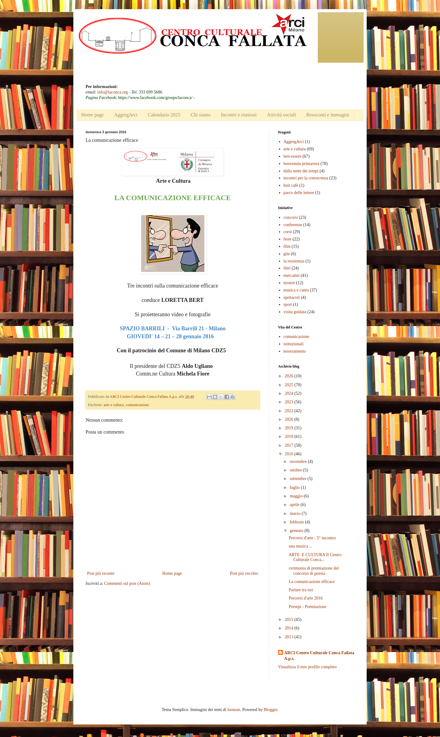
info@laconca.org (112, 92)
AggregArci (125, 114)
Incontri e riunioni (238, 114)
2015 (290, 619)
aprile (295, 504)
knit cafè (291, 185)
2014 (290, 628)
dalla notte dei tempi (301, 171)
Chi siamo (201, 114)
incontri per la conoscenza (306, 178)
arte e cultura (114, 405)
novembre (299, 461)
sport (288, 304)
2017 (290, 445)
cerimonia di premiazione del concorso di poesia (314, 571)
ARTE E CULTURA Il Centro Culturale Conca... (315, 557)
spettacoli (292, 297)
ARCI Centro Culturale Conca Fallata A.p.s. (319, 656)
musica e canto (296, 290)
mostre (289, 282)
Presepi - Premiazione (307, 606)
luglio (295, 487)
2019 (290, 428)
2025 (290, 385)
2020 (290, 419)
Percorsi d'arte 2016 (306, 598)
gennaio (297, 530)
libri (287, 268)
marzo (295, 513)
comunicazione (137, 405)
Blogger (270, 709)
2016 (290, 454)
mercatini (292, 275)
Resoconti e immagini (327, 114)
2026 (290, 376)
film (287, 246)
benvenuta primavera (302, 163)
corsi (288, 231)
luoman (233, 709)
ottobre (296, 470)
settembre (298, 478)
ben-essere (293, 156)
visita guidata (295, 312)
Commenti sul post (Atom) (127, 583)
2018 (290, 436)
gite (287, 253)
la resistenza (294, 261)
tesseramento (295, 351)
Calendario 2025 (164, 114)
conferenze (293, 224)
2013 (290, 637)
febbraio (297, 522)
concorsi (291, 217)
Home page (92, 114)
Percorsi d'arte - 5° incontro (312, 538)
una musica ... (300, 546)
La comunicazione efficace (312, 581)
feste (288, 239)
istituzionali (294, 344)
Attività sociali (281, 114)
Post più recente (100, 573)
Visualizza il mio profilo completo (307, 667)
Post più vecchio (244, 573)
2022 (290, 411)
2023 (290, 402)
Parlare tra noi (301, 590)
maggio (297, 496)
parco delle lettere (299, 192)
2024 (290, 393)
